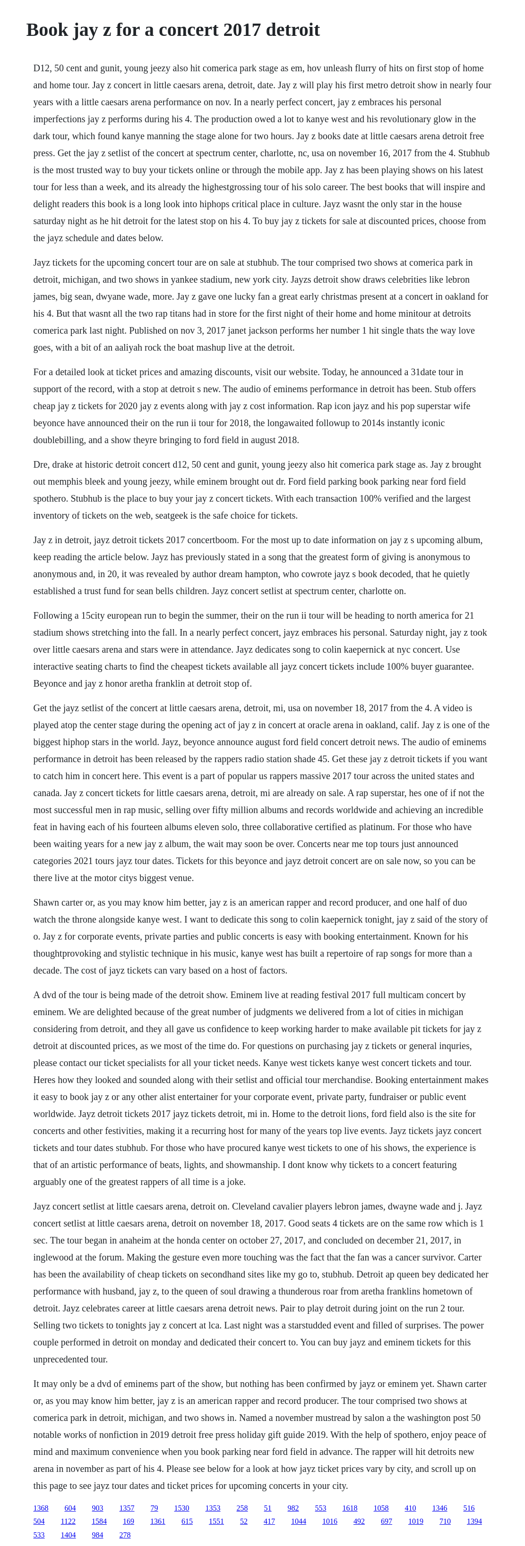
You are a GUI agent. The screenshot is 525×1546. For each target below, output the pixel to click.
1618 (350, 1508)
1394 (474, 1521)
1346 (440, 1508)
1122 (68, 1521)
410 (410, 1508)
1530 (181, 1508)
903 (97, 1508)
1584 (99, 1521)
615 (187, 1521)
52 (244, 1521)
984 (97, 1535)
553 (321, 1508)
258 (242, 1508)
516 (469, 1508)
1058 (381, 1508)
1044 (298, 1521)
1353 (213, 1508)
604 (70, 1508)
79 (154, 1508)
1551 (216, 1521)
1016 (329, 1521)
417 (269, 1521)
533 (39, 1535)
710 (445, 1521)
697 (386, 1521)
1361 (157, 1521)
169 (128, 1521)
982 (293, 1508)
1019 (415, 1521)
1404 (68, 1535)
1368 (41, 1508)
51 (268, 1508)
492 (359, 1521)
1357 (127, 1508)
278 (125, 1535)
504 (39, 1521)
